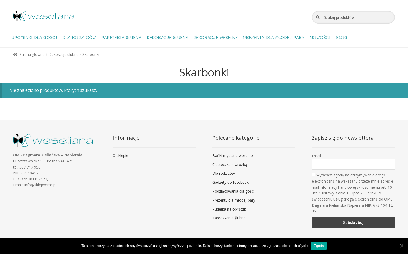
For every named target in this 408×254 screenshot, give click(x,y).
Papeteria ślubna (121, 37)
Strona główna (32, 54)
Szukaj (318, 17)
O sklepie (120, 155)
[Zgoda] (401, 245)
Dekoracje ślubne (167, 37)
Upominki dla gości (34, 37)
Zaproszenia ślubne (229, 217)
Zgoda (319, 246)
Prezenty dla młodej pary (274, 37)
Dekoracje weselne (215, 37)
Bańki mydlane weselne (232, 155)
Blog (341, 37)
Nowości (320, 37)
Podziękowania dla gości (233, 191)
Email (316, 155)
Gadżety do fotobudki (230, 182)
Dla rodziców (79, 37)
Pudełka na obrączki (229, 209)
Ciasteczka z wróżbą (229, 164)
